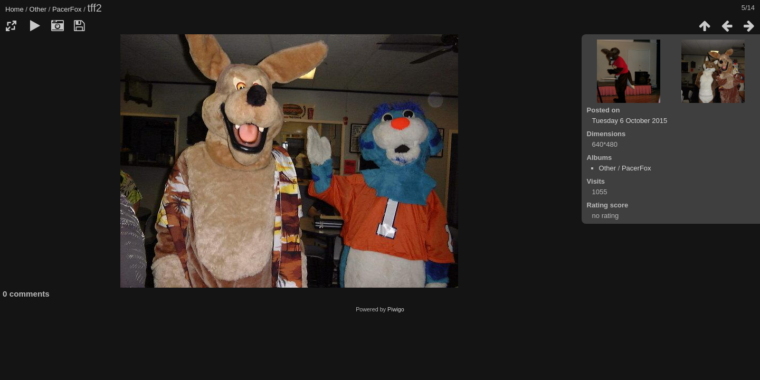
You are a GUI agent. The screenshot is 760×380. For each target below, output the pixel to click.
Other (38, 9)
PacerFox (67, 9)
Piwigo (395, 309)
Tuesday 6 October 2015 (630, 121)
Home (14, 9)
